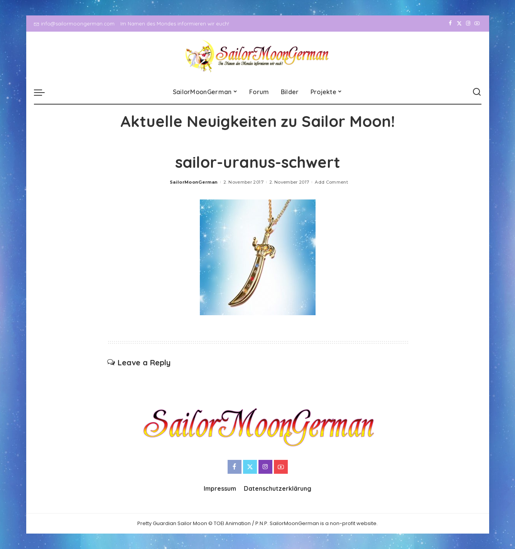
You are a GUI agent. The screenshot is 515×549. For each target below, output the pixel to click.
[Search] (476, 92)
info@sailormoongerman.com (74, 23)
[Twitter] (459, 23)
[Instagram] (468, 23)
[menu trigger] (43, 92)
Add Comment (331, 182)
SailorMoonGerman (194, 182)
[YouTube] (477, 23)
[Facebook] (450, 23)
